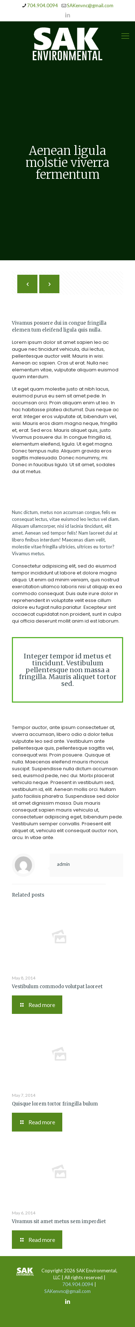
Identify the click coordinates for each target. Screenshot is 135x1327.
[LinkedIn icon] (68, 15)
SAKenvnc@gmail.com (67, 1291)
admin (63, 864)
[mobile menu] (125, 36)
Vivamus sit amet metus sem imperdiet (59, 1221)
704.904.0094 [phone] (42, 5)
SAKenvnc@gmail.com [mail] (90, 5)
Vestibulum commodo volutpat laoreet (57, 986)
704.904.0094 (77, 1284)
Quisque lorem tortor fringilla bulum (55, 1104)
